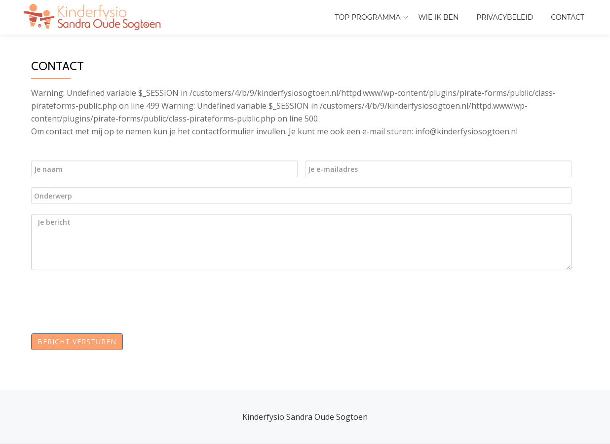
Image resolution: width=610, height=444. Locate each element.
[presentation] (113, 299)
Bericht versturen (77, 341)
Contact (567, 17)
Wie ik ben (439, 17)
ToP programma (368, 17)
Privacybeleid (504, 17)
